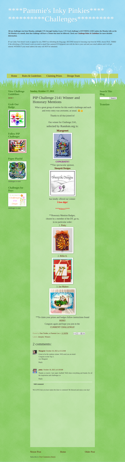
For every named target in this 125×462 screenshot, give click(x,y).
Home (14, 75)
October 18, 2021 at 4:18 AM (53, 370)
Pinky (63, 225)
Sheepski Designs (62, 168)
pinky (41, 370)
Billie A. (63, 256)
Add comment (39, 384)
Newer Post (35, 452)
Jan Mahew (64, 286)
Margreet (62, 130)
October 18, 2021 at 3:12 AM (56, 351)
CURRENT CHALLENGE (62, 327)
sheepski (41, 337)
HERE (10, 98)
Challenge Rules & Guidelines (88, 33)
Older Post (90, 452)
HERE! (62, 320)
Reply (41, 362)
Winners (47, 337)
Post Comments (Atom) (47, 457)
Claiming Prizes (54, 75)
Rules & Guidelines (31, 75)
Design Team (73, 75)
